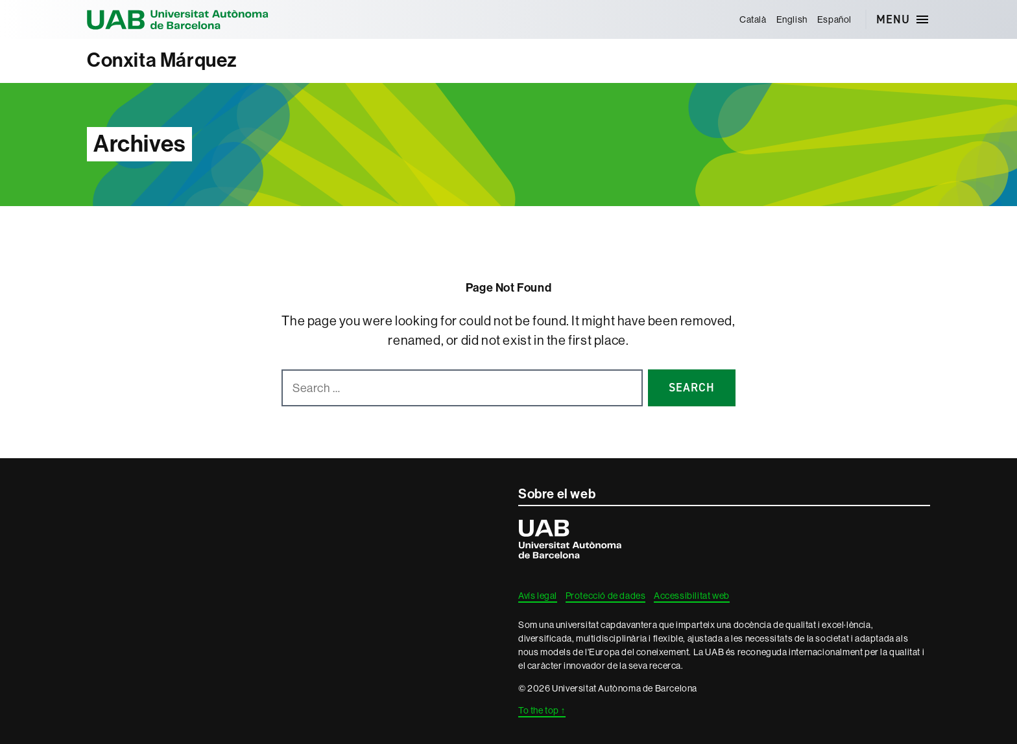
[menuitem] (752, 19)
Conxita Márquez (162, 60)
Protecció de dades (606, 595)
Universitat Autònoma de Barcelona (178, 19)
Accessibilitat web (692, 595)
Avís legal (537, 595)
